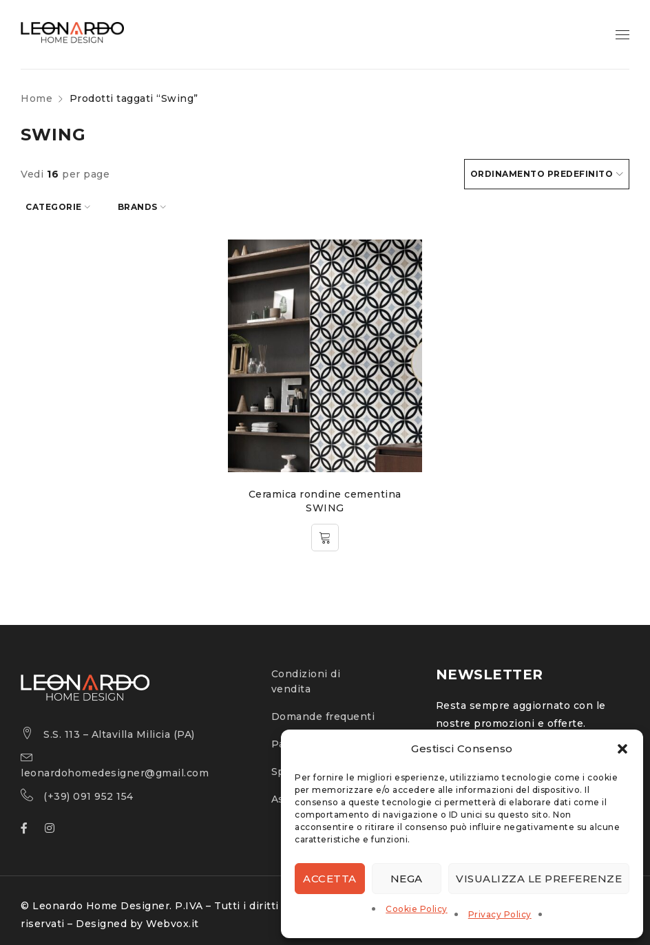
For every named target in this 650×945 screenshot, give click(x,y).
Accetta (330, 878)
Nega (406, 878)
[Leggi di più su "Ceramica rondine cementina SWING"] (325, 533)
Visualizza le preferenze (539, 878)
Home (36, 98)
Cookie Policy (417, 909)
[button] (622, 749)
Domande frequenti (323, 711)
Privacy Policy (500, 914)
